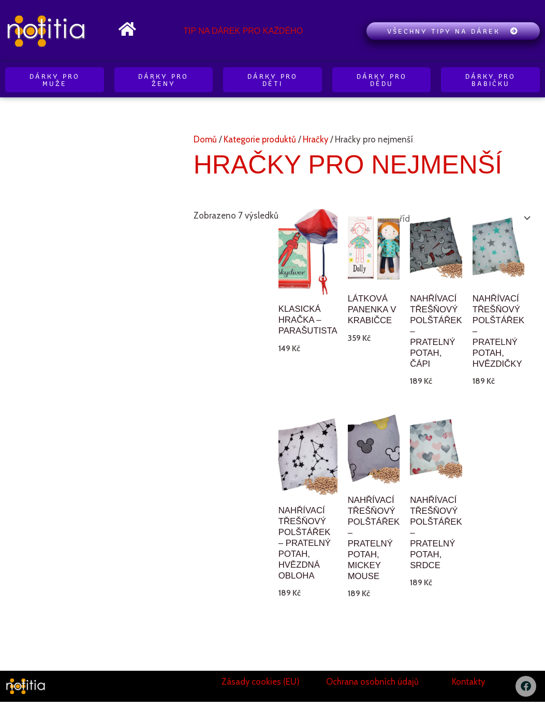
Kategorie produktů (260, 139)
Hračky (316, 139)
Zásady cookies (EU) (261, 687)
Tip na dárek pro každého (243, 30)
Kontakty (468, 687)
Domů (205, 139)
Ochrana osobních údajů (373, 687)
